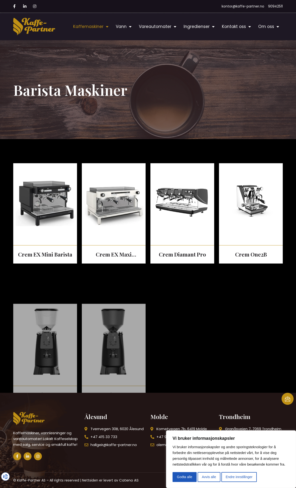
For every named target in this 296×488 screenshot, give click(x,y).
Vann (124, 26)
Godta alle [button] (184, 477)
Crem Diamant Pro (182, 254)
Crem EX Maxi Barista (114, 255)
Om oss (268, 26)
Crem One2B (251, 254)
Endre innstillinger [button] (239, 477)
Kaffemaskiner (91, 26)
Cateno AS (129, 480)
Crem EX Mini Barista (45, 254)
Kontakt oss (236, 26)
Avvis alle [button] (209, 477)
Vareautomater (157, 26)
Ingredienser (199, 26)
